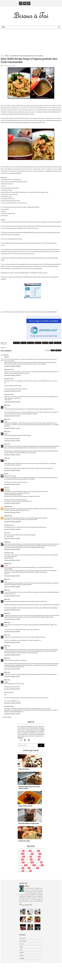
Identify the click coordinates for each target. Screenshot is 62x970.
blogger (47, 350)
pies (26, 868)
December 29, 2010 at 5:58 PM (12, 576)
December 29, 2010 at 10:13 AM (12, 521)
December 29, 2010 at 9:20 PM (12, 619)
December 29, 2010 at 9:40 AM (12, 503)
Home (2, 55)
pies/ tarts (34, 868)
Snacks (20, 871)
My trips (30, 865)
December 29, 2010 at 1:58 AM (12, 440)
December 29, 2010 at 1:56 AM (12, 428)
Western (27, 871)
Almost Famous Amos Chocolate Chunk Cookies (29, 787)
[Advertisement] (31, 43)
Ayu (5, 487)
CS (5, 473)
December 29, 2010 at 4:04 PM (12, 549)
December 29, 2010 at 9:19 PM (12, 610)
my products (37, 862)
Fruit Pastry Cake (24, 841)
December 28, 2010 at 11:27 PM (12, 391)
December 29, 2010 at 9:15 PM (12, 596)
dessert (20, 856)
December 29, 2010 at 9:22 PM (12, 631)
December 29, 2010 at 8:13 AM (12, 484)
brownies (34, 851)
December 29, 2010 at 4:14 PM (12, 560)
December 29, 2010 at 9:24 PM (12, 642)
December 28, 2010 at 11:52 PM (12, 402)
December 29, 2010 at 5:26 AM (12, 470)
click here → (21, 737)
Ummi (5, 542)
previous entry (24, 272)
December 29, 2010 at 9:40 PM (12, 689)
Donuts (27, 856)
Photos (20, 868)
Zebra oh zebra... (24, 769)
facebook (58, 350)
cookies (36, 854)
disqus (52, 350)
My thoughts (21, 865)
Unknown (6, 506)
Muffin (20, 862)
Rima (5, 405)
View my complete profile (25, 904)
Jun (5, 357)
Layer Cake (27, 859)
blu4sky (6, 563)
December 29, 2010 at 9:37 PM (12, 676)
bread (27, 851)
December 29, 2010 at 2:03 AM (12, 454)
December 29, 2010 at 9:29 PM (12, 655)
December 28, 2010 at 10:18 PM (12, 366)
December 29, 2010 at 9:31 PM (12, 669)
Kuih (19, 859)
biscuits (20, 851)
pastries (38, 865)
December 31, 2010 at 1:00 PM (12, 713)
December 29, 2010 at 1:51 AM (12, 416)
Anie (5, 458)
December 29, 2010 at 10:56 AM (12, 529)
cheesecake (28, 854)
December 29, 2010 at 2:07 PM (12, 538)
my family (28, 862)
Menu (3, 27)
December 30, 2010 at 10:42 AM (12, 703)
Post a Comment (7, 717)
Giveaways (35, 856)
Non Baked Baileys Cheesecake (28, 823)
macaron (35, 859)
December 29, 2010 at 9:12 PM (12, 586)
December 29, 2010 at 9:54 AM (12, 512)
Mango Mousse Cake (25, 806)
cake (19, 854)
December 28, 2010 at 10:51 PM (12, 375)
